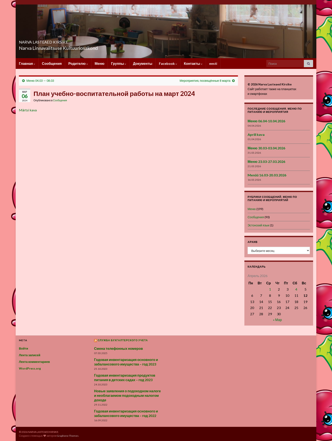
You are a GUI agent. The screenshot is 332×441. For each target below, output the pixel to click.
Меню (100, 63)
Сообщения (52, 63)
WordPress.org (30, 368)
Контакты (193, 63)
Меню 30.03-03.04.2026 (266, 148)
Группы (118, 63)
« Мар (277, 320)
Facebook (168, 63)
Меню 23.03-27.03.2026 (266, 161)
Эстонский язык (258, 225)
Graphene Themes (68, 435)
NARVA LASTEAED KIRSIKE (59, 41)
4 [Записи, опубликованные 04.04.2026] (296, 289)
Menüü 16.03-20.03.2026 (267, 175)
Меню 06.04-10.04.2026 (266, 121)
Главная (27, 63)
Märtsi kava (28, 110)
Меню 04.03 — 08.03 (40, 80)
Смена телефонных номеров (118, 348)
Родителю (78, 63)
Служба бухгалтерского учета (123, 340)
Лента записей (29, 355)
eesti (213, 63)
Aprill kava (256, 134)
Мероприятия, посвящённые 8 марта (205, 80)
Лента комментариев (34, 362)
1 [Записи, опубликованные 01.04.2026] (270, 289)
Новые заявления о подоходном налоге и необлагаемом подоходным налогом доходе (127, 395)
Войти (23, 348)
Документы (142, 63)
